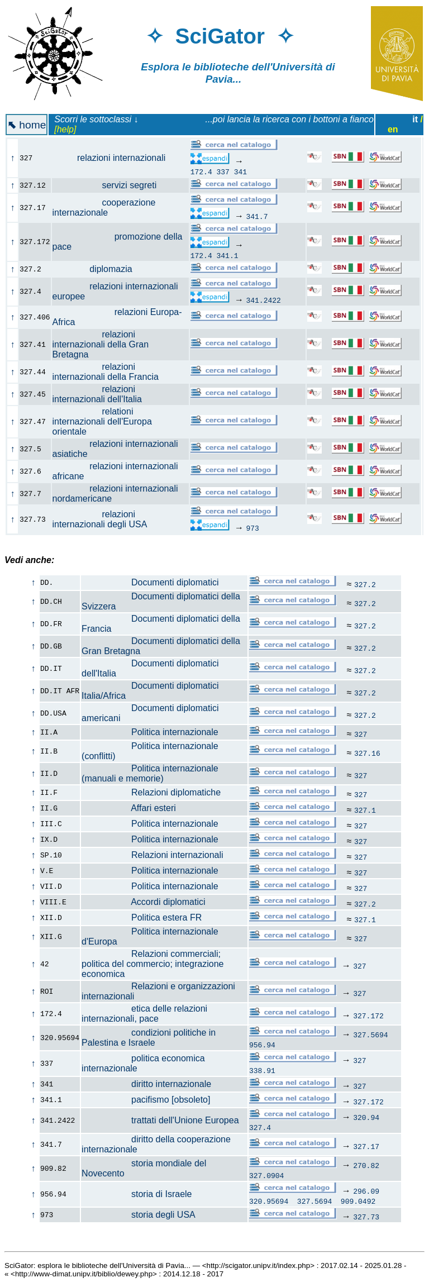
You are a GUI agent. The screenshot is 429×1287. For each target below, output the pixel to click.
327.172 (368, 1015)
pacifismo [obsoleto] (146, 1099)
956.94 (262, 1045)
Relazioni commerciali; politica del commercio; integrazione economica (152, 964)
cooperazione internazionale (104, 207)
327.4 (260, 1127)
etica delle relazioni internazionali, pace (144, 1013)
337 (223, 171)
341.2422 (263, 300)
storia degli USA (139, 1214)
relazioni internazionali (115, 158)
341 (240, 171)
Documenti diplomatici (150, 582)
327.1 (365, 810)
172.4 (201, 171)
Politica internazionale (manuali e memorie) (150, 773)
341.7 (257, 216)
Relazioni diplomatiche (151, 792)
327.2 (365, 584)
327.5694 (370, 1034)
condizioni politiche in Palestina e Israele (149, 1037)
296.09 (366, 1191)
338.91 (262, 1070)
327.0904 (266, 1175)
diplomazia (99, 269)
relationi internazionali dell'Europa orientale (102, 421)
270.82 (366, 1165)
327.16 (367, 753)
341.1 (228, 255)
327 (360, 734)
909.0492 (358, 1201)
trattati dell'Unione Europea (160, 1120)
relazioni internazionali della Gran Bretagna (101, 344)
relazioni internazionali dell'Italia (104, 394)
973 (252, 528)
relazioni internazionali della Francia (112, 372)
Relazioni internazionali (152, 855)
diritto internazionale (146, 1084)
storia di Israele (137, 1194)
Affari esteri (129, 808)
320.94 (366, 1117)
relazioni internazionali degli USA (106, 519)
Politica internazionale (150, 732)
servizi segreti (111, 185)
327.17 (366, 1146)
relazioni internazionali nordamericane (115, 493)
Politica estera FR (142, 917)
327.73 (366, 1217)
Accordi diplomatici (143, 902)
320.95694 (268, 1201)
